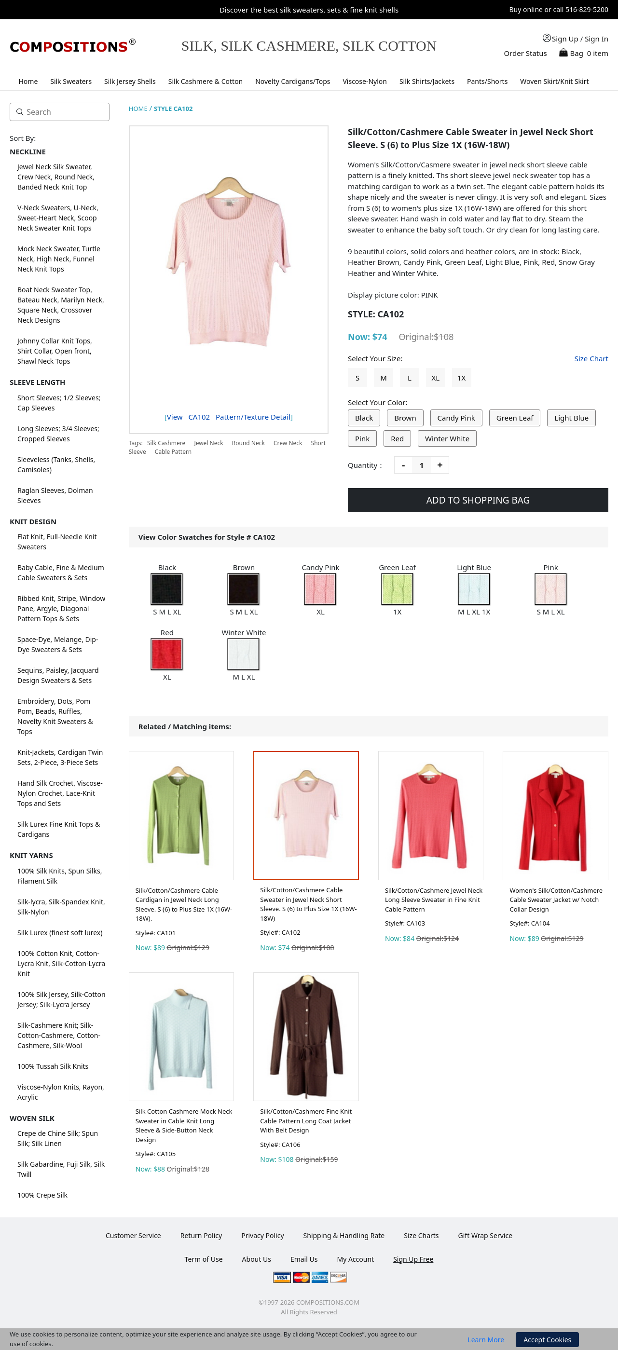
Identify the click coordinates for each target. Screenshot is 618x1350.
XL (435, 377)
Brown (405, 418)
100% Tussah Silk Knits (52, 1066)
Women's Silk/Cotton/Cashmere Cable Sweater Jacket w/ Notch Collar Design (556, 900)
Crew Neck (288, 443)
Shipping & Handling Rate (344, 1235)
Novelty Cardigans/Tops (292, 81)
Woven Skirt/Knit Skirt (554, 81)
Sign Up (565, 38)
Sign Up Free (413, 1259)
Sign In (596, 38)
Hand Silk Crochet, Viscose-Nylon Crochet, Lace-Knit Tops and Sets (60, 793)
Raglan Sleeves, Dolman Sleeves (55, 495)
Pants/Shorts (487, 81)
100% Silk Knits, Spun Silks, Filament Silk (59, 876)
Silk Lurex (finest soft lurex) (59, 932)
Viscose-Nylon (365, 81)
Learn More (485, 1339)
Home (28, 81)
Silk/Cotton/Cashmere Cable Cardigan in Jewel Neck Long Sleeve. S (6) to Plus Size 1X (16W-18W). (184, 904)
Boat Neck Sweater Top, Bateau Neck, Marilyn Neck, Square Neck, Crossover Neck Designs (60, 305)
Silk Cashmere (167, 443)
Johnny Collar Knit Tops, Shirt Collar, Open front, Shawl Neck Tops (54, 351)
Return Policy (201, 1235)
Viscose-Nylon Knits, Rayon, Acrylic (60, 1092)
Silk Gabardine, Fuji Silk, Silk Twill (61, 1169)
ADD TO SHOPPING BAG (478, 500)
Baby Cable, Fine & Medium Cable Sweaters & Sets (60, 572)
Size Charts (421, 1235)
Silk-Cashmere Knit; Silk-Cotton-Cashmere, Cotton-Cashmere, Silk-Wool (58, 1035)
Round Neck (248, 443)
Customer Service (133, 1235)
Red (397, 438)
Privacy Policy (262, 1235)
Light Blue (571, 418)
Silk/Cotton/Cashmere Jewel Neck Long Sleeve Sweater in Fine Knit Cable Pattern (433, 900)
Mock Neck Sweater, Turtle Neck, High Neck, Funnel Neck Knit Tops (58, 258)
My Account (355, 1259)
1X (461, 377)
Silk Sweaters (71, 81)
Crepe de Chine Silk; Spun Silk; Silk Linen (57, 1138)
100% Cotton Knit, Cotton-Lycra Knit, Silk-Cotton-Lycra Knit (61, 963)
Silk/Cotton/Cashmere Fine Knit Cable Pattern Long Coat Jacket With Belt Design (306, 1120)
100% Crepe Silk (42, 1195)
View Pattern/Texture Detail (228, 417)
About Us (256, 1259)
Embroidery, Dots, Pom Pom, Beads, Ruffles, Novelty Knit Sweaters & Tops (55, 716)
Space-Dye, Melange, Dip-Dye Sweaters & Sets (57, 644)
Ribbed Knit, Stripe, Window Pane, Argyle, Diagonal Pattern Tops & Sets (61, 608)
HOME (138, 108)
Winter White (447, 438)
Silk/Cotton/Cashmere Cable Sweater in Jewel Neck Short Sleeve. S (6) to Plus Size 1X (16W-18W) (308, 904)
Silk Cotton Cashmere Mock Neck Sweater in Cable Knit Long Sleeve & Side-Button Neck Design (184, 1125)
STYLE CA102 (173, 108)
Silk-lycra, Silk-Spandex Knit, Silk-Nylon (61, 906)
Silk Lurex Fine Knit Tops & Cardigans (58, 829)
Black (364, 418)
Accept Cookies (547, 1339)
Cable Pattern (173, 452)
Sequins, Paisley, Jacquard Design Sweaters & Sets (58, 675)
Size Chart (591, 358)
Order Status (525, 53)
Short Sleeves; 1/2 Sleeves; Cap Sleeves (58, 402)
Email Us (304, 1259)
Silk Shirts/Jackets (426, 81)
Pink (362, 438)
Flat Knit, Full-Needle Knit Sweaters (57, 541)
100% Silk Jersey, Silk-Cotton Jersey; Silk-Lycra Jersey (61, 999)
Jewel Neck (208, 443)
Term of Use (204, 1259)
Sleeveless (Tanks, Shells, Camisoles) (56, 464)
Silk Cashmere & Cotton (205, 81)
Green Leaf (515, 418)
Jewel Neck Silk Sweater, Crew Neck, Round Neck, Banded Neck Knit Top (56, 176)
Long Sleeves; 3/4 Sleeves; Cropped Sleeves (58, 433)
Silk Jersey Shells (130, 81)
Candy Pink (456, 418)
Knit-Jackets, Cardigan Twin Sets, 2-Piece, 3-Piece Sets (60, 757)
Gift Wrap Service (485, 1235)
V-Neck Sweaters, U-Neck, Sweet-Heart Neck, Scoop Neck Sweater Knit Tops (57, 217)
